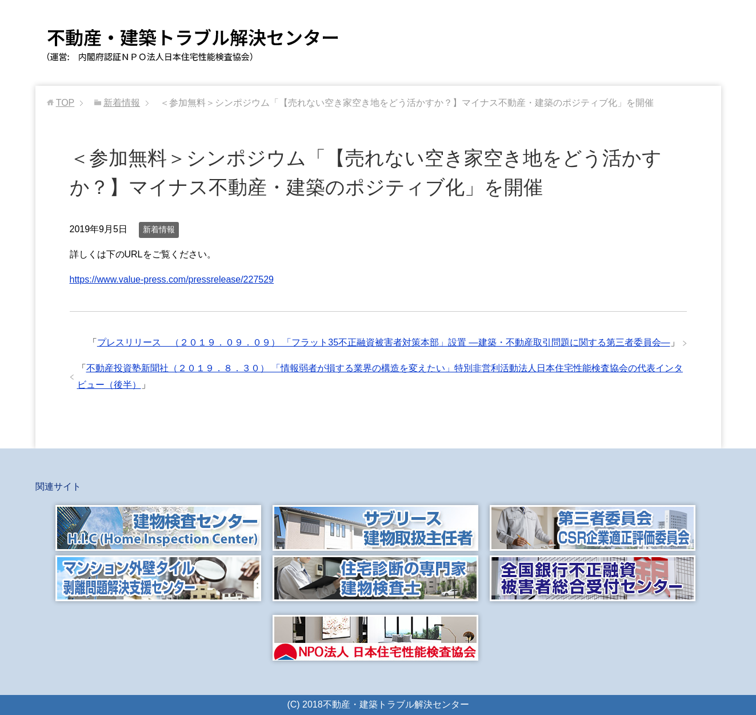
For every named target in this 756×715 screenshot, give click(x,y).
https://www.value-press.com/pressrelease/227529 (172, 279)
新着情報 (159, 229)
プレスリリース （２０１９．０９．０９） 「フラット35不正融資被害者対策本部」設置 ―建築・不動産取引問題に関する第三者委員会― (383, 342)
